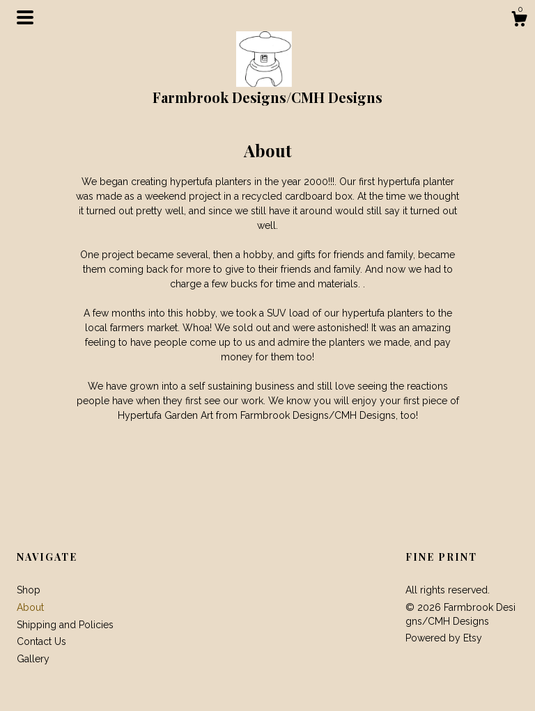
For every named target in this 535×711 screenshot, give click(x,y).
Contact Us (41, 641)
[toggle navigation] (25, 17)
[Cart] (519, 20)
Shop (28, 590)
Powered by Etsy (443, 638)
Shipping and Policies (65, 624)
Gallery (33, 658)
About (30, 607)
